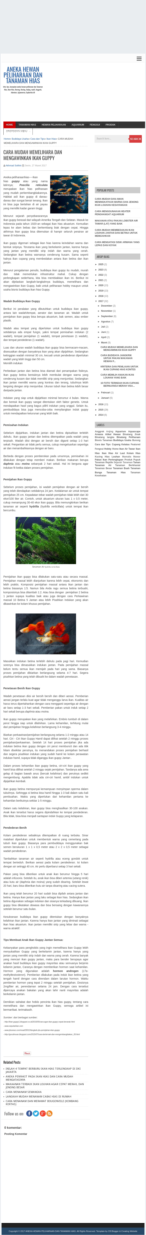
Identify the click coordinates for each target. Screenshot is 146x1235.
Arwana (99, 434)
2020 (101, 285)
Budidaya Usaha (20, 139)
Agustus (106, 321)
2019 (101, 290)
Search (135, 139)
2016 (101, 404)
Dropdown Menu (16, 131)
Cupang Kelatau (121, 444)
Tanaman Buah (121, 468)
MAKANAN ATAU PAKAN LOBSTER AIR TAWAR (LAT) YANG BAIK (116, 222)
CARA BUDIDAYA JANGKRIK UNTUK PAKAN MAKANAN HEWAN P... (116, 358)
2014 (101, 415)
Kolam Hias (133, 453)
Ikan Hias (51, 139)
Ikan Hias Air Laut (113, 453)
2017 (101, 301)
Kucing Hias (102, 456)
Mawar (136, 456)
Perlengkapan (115, 459)
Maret (104, 342)
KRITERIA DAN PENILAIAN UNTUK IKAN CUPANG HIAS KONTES (119, 368)
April (104, 337)
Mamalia (126, 456)
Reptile (109, 462)
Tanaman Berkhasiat (127, 465)
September (107, 316)
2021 (101, 280)
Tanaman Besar (103, 468)
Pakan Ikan (101, 459)
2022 (101, 275)
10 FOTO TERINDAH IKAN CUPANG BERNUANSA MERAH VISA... (120, 384)
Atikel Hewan (113, 434)
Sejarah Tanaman (123, 462)
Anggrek (99, 431)
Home (9, 124)
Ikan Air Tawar (127, 449)
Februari (106, 392)
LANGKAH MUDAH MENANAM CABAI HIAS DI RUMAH (38, 1096)
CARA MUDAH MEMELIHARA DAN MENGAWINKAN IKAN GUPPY (119, 349)
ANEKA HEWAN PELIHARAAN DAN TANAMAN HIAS (22, 74)
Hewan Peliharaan (54, 124)
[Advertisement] (73, 26)
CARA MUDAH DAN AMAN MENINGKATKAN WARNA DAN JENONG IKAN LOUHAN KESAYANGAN (116, 202)
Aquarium (77, 124)
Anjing (109, 431)
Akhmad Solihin (13, 165)
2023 (101, 269)
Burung (136, 440)
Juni (103, 332)
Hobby (107, 449)
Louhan (116, 456)
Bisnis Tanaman (103, 440)
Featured (135, 444)
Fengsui (95, 124)
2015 (101, 409)
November (107, 311)
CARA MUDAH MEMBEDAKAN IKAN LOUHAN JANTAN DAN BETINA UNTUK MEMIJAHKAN (116, 233)
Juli (103, 326)
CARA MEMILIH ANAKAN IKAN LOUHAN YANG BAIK (117, 376)
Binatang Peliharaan (128, 437)
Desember (107, 305)
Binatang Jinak (131, 434)
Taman (136, 462)
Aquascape (134, 431)
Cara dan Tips (37, 139)
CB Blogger (113, 1231)
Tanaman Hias (27, 124)
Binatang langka (104, 437)
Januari (105, 398)
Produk (110, 124)
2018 (101, 296)
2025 (101, 264)
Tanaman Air (103, 465)
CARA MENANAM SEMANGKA (24, 1091)
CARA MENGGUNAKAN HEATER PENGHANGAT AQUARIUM (112, 213)
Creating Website (129, 1231)
